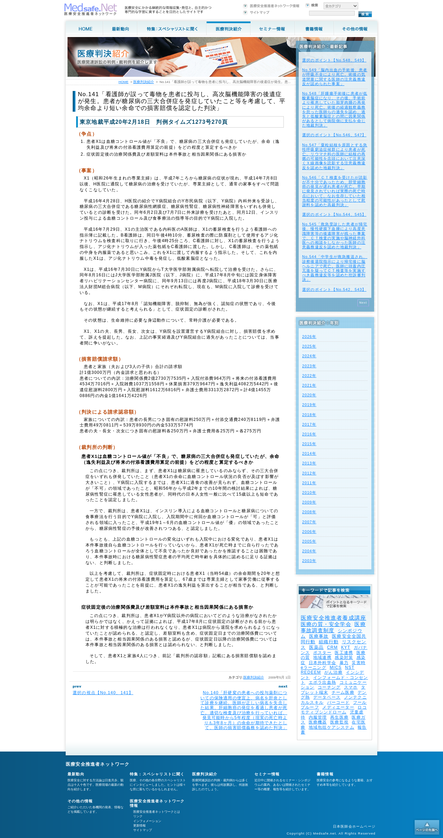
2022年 (309, 376)
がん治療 (333, 672)
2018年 (309, 415)
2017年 (309, 424)
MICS (335, 667)
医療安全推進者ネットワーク (98, 764)
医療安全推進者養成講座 (333, 618)
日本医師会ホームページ (354, 826)
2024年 (309, 356)
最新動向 (75, 774)
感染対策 (344, 657)
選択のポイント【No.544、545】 (334, 214)
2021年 (309, 385)
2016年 (309, 434)
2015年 (309, 444)
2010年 (309, 492)
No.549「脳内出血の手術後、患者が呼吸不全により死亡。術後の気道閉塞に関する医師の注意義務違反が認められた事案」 (334, 77)
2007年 (309, 522)
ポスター (322, 652)
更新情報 (139, 825)
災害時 (358, 662)
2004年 (309, 551)
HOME (123, 82)
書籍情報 (325, 774)
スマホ (351, 687)
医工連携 (344, 652)
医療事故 (319, 636)
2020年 (309, 395)
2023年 (309, 366)
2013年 (309, 463)
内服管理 (318, 717)
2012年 (309, 473)
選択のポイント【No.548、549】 (334, 60)
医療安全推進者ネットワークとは (156, 811)
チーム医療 (343, 692)
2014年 (309, 453)
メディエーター (338, 707)
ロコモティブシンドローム (334, 710)
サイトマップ (142, 830)
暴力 (344, 662)
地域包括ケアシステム (331, 727)
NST (350, 667)
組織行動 (328, 641)
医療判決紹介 (253, 677)
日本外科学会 (322, 662)
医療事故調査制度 (333, 627)
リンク (138, 816)
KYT (345, 647)
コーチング (329, 687)
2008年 (309, 512)
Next (363, 302)
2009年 (309, 502)
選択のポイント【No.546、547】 (334, 135)
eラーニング (313, 667)
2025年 (309, 346)
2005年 (309, 541)
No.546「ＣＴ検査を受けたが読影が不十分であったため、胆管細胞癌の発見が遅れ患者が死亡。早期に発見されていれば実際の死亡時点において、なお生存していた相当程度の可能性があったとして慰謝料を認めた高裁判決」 (334, 191)
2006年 (309, 531)
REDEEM (311, 672)
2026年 (309, 336)
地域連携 (322, 657)
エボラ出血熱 (322, 682)
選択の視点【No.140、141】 (103, 692)
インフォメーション (147, 821)
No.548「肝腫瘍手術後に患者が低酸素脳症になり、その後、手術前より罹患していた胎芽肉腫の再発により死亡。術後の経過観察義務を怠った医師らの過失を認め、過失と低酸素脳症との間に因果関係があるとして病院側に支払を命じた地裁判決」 (334, 109)
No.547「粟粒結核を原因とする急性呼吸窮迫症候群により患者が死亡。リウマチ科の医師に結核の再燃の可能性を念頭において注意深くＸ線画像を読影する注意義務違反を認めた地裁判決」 (334, 156)
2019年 (309, 405)
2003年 (309, 561)
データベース (327, 697)
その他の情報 (80, 801)
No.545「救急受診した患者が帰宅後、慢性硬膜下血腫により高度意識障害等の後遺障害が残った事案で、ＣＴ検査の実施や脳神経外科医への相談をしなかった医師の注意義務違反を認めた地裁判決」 (334, 235)
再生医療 (339, 717)
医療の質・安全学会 (326, 624)
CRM (332, 647)
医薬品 (316, 647)
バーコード (338, 702)
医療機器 (318, 722)
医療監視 (339, 722)
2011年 (309, 483)
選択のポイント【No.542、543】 (334, 289)
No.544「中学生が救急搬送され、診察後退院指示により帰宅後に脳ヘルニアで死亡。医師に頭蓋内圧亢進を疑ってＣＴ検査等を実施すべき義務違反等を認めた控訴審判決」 (334, 268)
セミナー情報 (267, 774)
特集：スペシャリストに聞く (157, 774)
